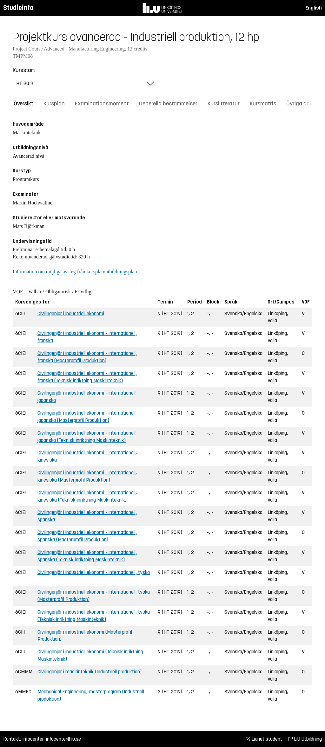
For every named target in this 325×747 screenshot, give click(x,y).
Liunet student (264, 739)
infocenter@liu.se (63, 739)
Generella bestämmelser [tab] (168, 103)
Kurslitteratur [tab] (224, 103)
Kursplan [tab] (54, 103)
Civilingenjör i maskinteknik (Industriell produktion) (89, 672)
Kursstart (24, 70)
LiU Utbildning (305, 739)
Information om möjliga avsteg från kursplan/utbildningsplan (75, 271)
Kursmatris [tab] (263, 103)
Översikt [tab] (23, 103)
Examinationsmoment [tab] (102, 103)
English (313, 8)
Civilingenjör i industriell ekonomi (70, 313)
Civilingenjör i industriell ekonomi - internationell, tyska (93, 572)
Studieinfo (18, 7)
